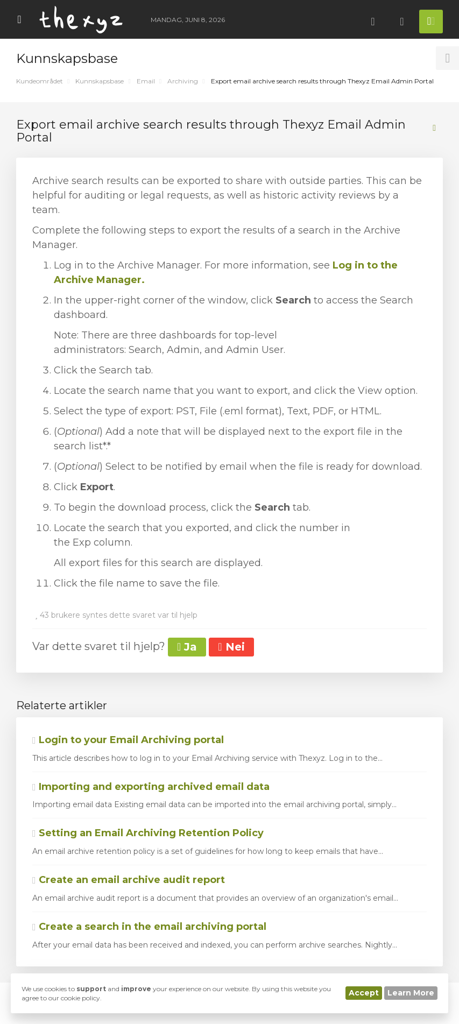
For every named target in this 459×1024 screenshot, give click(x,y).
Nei (231, 646)
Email (146, 81)
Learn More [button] (410, 993)
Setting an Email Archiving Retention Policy (148, 833)
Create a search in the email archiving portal (149, 927)
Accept (364, 993)
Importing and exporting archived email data (151, 787)
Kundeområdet (39, 81)
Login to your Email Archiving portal (128, 740)
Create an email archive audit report (128, 880)
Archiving (182, 81)
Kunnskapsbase (99, 81)
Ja (187, 646)
